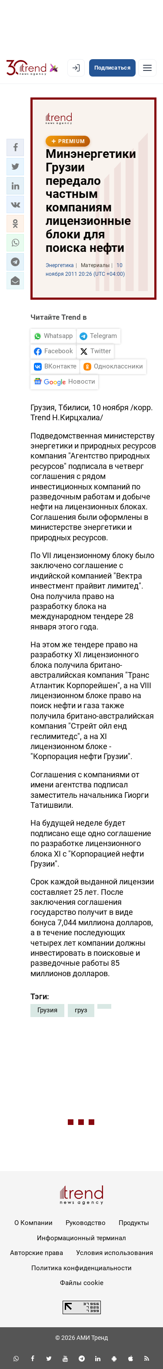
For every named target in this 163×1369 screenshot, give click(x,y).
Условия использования (114, 1253)
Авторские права (36, 1253)
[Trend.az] (32, 68)
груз (81, 1010)
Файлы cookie (81, 1283)
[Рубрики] (147, 68)
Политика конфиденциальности (81, 1268)
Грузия (47, 1010)
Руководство (86, 1223)
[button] (15, 147)
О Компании (33, 1223)
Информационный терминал (81, 1238)
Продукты (134, 1223)
